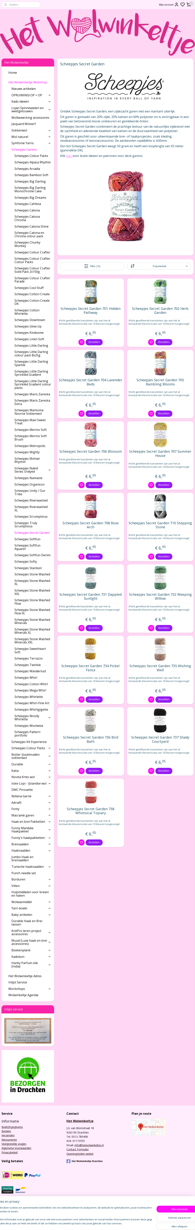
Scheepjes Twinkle (27, 665)
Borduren (31, 879)
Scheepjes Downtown (29, 320)
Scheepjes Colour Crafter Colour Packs (32, 260)
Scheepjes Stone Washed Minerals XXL (32, 641)
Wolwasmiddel (31, 902)
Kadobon (31, 957)
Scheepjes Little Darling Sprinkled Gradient (31, 373)
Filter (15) (92, 266)
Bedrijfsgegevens (12, 1127)
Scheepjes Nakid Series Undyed (32, 470)
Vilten (31, 886)
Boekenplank (31, 950)
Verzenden (8, 1135)
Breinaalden (31, 844)
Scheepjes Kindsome (29, 333)
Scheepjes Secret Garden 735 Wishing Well (160, 668)
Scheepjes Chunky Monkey (27, 244)
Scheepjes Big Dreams (30, 197)
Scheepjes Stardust (28, 568)
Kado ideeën (31, 101)
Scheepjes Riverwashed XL (31, 508)
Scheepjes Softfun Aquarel (27, 547)
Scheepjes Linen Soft (29, 339)
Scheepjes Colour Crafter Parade (32, 280)
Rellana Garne (31, 796)
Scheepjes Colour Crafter (32, 252)
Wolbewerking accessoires (30, 117)
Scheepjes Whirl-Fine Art (31, 703)
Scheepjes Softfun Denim (32, 555)
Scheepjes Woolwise (28, 726)
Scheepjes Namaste (28, 478)
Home (12, 72)
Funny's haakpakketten (31, 838)
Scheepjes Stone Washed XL (32, 582)
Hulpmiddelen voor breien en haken (30, 894)
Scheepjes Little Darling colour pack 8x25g (31, 353)
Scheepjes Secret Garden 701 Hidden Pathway (91, 311)
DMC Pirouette (22, 790)
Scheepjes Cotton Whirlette (26, 312)
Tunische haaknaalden (31, 867)
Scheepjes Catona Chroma (27, 218)
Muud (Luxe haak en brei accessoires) (31, 942)
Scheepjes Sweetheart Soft (30, 650)
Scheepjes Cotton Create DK (32, 302)
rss (119, 1223)
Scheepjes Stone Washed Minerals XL (32, 631)
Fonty (31, 809)
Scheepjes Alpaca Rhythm (32, 162)
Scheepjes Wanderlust (30, 671)
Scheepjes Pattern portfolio (27, 733)
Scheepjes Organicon (29, 484)
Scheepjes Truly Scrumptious (25, 524)
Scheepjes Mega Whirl (30, 690)
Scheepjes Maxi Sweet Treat (30, 422)
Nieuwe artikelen (23, 89)
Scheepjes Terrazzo (28, 658)
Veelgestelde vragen (14, 1144)
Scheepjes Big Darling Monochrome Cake (30, 189)
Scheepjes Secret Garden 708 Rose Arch (90, 525)
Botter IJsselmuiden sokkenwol (31, 756)
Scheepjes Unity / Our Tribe (29, 492)
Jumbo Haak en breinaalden (22, 858)
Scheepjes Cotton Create (32, 294)
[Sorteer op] (158, 266)
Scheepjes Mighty (27, 452)
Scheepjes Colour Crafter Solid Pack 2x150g (32, 270)
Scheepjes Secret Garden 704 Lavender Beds (90, 382)
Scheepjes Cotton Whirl (31, 684)
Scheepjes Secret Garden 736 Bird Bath (90, 739)
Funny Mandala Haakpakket (31, 830)
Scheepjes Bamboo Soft (31, 175)
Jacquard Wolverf (23, 124)
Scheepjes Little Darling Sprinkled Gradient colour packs (32, 384)
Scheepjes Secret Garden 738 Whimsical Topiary (90, 811)
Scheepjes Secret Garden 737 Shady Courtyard (160, 739)
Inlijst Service (17, 982)
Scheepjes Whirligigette (31, 709)
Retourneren (9, 1139)
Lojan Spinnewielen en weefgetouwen (31, 109)
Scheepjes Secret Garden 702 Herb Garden (160, 311)
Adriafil (31, 802)
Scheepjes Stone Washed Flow (32, 602)
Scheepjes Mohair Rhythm (27, 460)
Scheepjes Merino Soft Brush (30, 437)
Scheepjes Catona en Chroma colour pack (29, 234)
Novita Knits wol (31, 777)
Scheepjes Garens (31, 149)
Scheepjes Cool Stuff (29, 288)
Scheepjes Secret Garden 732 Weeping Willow (160, 596)
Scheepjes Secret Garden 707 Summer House (160, 453)
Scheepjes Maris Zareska (32, 394)
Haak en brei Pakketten (31, 821)
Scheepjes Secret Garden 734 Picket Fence (90, 668)
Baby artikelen (31, 915)
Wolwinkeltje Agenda (23, 995)
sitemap (112, 1223)
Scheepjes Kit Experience (29, 742)
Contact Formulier (77, 1149)
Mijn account (169, 4)
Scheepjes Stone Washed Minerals (32, 621)
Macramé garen (31, 815)
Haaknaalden (31, 850)
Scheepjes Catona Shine (31, 226)
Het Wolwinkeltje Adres (25, 976)
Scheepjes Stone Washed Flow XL (32, 611)
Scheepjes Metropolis (29, 446)
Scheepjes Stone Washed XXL (32, 592)
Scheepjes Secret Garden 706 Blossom (90, 451)
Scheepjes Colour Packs (31, 156)
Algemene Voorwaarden (16, 1148)
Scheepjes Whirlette (28, 697)
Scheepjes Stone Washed (32, 574)
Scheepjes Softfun (27, 539)
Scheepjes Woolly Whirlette (32, 717)
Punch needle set (23, 873)
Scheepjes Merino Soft (30, 430)
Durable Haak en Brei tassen (26, 922)
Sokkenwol (31, 130)
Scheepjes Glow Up (28, 326)
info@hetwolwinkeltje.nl (89, 1145)
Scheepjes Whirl (25, 678)
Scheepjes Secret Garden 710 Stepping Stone (160, 525)
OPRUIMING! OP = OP (31, 95)
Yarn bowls (31, 908)
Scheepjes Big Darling (30, 181)
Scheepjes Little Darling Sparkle (31, 363)
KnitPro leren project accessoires (31, 932)
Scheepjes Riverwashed (31, 500)
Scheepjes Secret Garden (32, 533)
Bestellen (94, 342)
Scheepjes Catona (27, 210)
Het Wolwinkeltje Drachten (84, 1161)
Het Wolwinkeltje (80, 1121)
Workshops (29, 989)
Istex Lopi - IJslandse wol (31, 783)
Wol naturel (31, 137)
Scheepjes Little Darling (31, 345)
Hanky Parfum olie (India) (31, 964)
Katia (31, 771)
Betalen (6, 1131)
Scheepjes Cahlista (27, 204)
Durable (31, 764)
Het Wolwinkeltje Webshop (29, 82)
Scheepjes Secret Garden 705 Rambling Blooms (160, 382)
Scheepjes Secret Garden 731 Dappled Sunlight (90, 596)
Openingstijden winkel (79, 1154)
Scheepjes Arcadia (27, 169)
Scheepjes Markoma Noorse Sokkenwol (28, 412)
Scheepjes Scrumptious (31, 516)
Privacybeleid (10, 1152)
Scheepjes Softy (25, 561)
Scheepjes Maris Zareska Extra (32, 402)
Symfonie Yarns (31, 143)
